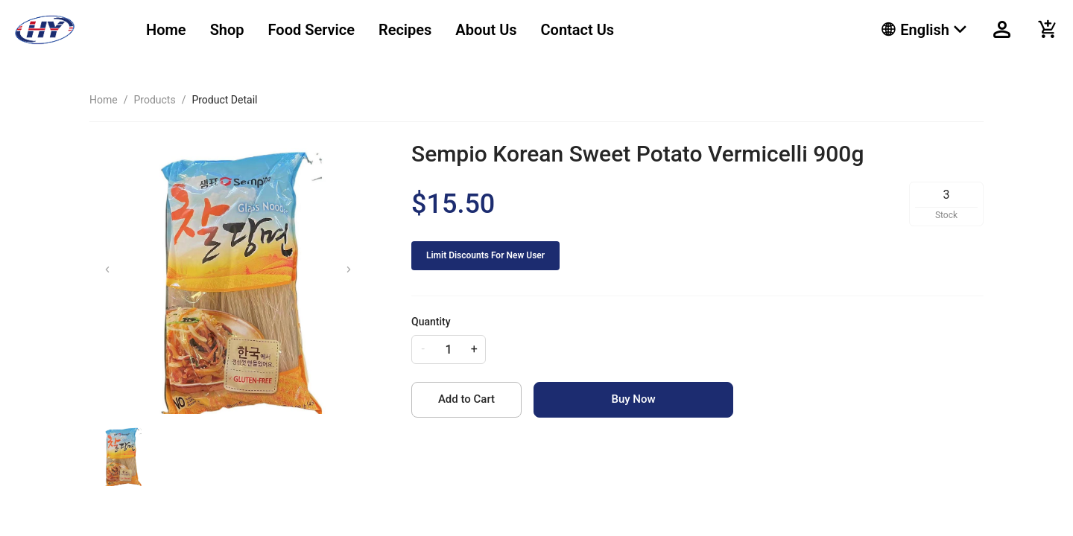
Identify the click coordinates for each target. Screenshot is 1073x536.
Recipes (405, 30)
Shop (227, 30)
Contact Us (578, 30)
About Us (485, 30)
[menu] (495, 30)
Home (166, 30)
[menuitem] (166, 30)
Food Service (311, 30)
